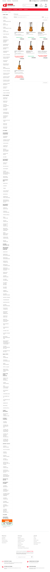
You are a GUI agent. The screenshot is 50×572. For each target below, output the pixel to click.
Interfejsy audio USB (5, 98)
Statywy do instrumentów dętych (6, 471)
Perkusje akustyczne (5, 208)
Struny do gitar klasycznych (6, 74)
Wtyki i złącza (6, 366)
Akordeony (5, 194)
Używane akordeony (5, 486)
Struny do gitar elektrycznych (6, 81)
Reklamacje (19, 545)
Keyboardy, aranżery (5, 137)
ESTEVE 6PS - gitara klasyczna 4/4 (29, 51)
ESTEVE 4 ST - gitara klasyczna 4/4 (41, 33)
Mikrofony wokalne (5, 273)
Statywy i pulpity (6, 443)
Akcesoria (5, 405)
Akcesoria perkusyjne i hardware (5, 229)
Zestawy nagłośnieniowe (6, 305)
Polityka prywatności (21, 538)
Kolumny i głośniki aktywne (5, 283)
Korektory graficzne (5, 316)
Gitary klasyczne (5, 17)
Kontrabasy (5, 168)
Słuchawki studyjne (5, 109)
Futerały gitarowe (5, 422)
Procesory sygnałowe (5, 309)
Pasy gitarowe (6, 90)
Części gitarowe (6, 92)
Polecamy (15, 9)
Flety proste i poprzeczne (6, 191)
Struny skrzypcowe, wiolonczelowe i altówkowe (6, 173)
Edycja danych (4, 542)
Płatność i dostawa (21, 541)
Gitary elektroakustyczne (7, 28)
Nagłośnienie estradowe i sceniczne (5, 248)
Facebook (26, 9)
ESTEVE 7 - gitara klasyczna (42, 51)
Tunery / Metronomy (5, 411)
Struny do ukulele (5, 87)
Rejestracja (9, 0)
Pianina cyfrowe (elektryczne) (6, 140)
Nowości (4, 9)
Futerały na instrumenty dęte (5, 426)
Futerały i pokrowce (5, 419)
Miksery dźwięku (6, 297)
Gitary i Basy (5, 14)
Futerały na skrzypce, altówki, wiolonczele (5, 435)
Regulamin (19, 537)
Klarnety (5, 185)
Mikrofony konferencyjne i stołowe (6, 269)
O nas (35, 537)
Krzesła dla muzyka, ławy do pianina (6, 463)
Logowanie (3, 537)
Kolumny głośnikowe (5, 280)
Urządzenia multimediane (5, 518)
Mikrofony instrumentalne (6, 258)
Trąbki (4, 188)
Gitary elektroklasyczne (7, 21)
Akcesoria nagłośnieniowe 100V (6, 337)
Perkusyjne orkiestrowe (5, 238)
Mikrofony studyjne (5, 102)
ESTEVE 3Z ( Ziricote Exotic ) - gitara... (31, 33)
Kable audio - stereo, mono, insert (6, 370)
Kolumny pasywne (5, 288)
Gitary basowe (6, 34)
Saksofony (5, 183)
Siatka (45, 17)
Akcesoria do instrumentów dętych (6, 201)
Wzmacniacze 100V (6, 328)
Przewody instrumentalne (6, 361)
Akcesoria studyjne (5, 128)
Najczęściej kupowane (37, 542)
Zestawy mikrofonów (5, 276)
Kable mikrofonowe (6, 364)
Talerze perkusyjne (5, 221)
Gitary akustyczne (5, 24)
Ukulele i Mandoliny (5, 37)
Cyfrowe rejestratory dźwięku (6, 105)
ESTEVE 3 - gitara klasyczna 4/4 (19, 33)
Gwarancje (19, 542)
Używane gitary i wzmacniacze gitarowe (6, 494)
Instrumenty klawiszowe (5, 133)
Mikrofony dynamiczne (5, 262)
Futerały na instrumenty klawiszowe (5, 430)
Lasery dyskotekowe (6, 383)
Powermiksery (6, 299)
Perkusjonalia (6, 214)
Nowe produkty (36, 540)
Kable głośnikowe (5, 357)
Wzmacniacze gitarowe (6, 52)
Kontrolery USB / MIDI (6, 121)
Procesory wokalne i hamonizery (5, 312)
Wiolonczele (5, 166)
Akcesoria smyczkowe (5, 177)
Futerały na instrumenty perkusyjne (5, 440)
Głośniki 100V (6, 330)
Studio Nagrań (6, 95)
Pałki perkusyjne (5, 218)
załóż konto (41, 6)
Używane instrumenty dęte (5, 505)
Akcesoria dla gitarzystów (6, 64)
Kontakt (20, 9)
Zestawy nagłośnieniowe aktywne (6, 347)
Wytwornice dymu (5, 391)
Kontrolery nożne (5, 154)
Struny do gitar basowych (6, 84)
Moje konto (4, 535)
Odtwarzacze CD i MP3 (6, 400)
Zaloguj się (4, 0)
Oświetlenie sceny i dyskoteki (5, 374)
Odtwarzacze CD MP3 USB (6, 351)
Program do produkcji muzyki (5, 116)
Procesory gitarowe (5, 61)
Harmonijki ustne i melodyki (6, 197)
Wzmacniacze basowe (6, 48)
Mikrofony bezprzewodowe (6, 255)
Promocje (9, 9)
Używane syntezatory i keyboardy (6, 490)
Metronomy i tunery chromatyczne (6, 414)
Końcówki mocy (6, 302)
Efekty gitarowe (6, 54)
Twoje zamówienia (5, 541)
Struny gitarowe (6, 70)
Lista (47, 17)
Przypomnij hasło (15, 0)
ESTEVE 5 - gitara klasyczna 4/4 (19, 51)
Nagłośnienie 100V (6, 324)
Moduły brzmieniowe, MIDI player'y (6, 150)
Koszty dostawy (20, 544)
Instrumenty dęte (5, 180)
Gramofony (5, 403)
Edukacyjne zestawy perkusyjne (5, 225)
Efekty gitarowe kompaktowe (6, 58)
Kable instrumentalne (6, 68)
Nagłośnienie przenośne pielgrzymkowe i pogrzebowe (6, 342)
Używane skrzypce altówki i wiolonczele (5, 511)
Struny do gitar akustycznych (6, 77)
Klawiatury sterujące (5, 146)
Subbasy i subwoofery (5, 291)
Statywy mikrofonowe (6, 447)
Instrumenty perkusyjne (5, 205)
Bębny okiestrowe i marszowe (5, 233)
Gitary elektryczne (5, 31)
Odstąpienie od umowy (21, 540)
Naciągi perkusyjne (5, 241)
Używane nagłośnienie (6, 502)
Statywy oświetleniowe (6, 456)
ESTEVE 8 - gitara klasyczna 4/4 (19, 71)
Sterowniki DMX (6, 393)
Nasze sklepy (36, 544)
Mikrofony (5, 251)
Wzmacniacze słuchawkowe (6, 113)
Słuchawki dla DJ (6, 397)
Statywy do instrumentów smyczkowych (6, 475)
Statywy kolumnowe (5, 459)
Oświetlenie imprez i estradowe (5, 379)
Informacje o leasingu (21, 546)
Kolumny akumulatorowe (6, 294)
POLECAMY (5, 514)
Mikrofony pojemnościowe (6, 265)
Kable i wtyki (5, 354)
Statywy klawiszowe (5, 467)
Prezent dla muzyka (5, 479)
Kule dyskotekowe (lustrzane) (6, 387)
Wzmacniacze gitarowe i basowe (6, 41)
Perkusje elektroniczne (6, 212)
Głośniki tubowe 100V (6, 334)
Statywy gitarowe (5, 452)
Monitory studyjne (5, 124)
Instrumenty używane (5, 483)
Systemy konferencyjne (6, 245)
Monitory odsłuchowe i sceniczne (6, 320)
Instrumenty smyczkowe (5, 160)
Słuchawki (5, 130)
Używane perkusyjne (5, 498)
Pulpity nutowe (6, 449)
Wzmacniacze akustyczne (6, 45)
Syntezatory (5, 143)
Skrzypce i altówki (5, 163)
